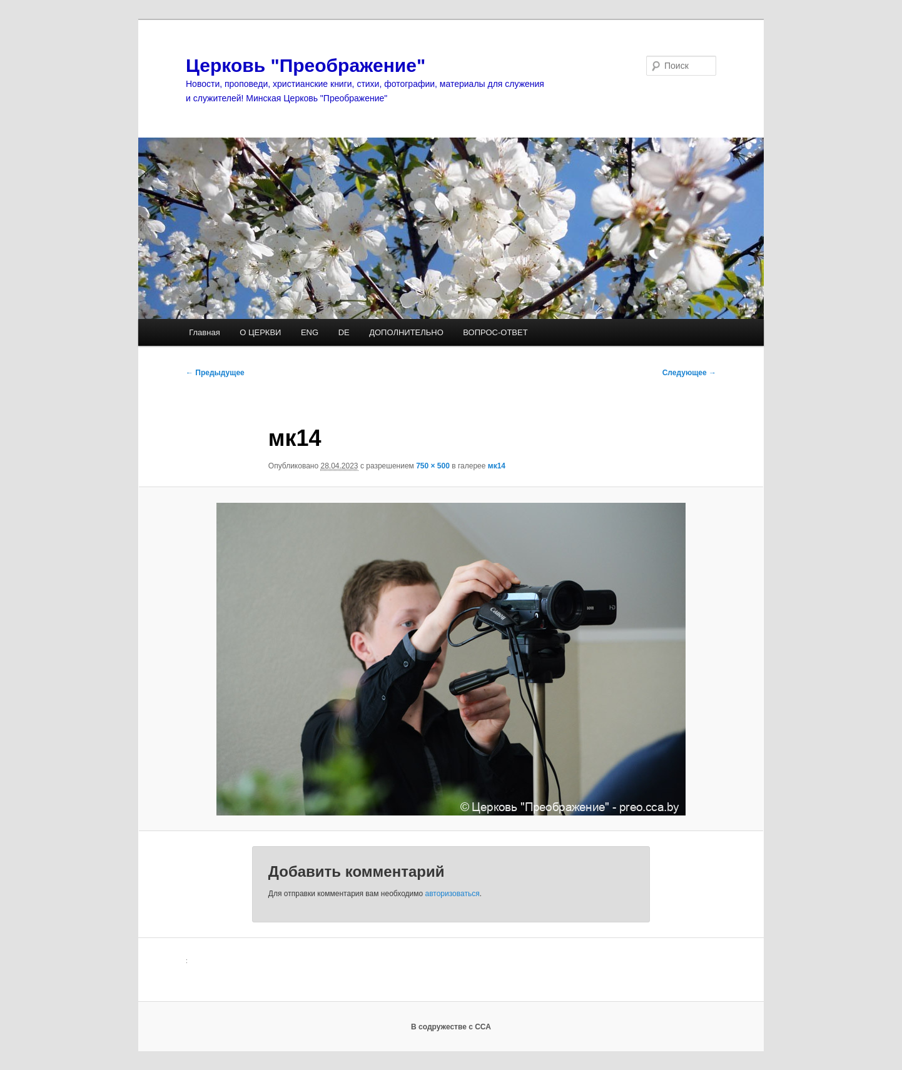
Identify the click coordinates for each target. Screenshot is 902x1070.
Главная (204, 332)
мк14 (496, 466)
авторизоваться (452, 893)
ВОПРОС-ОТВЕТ (495, 332)
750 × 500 (433, 466)
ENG (309, 332)
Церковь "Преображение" (305, 65)
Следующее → (689, 372)
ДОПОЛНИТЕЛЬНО (406, 332)
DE (344, 332)
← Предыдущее (215, 372)
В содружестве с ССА (451, 1026)
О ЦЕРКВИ (260, 332)
